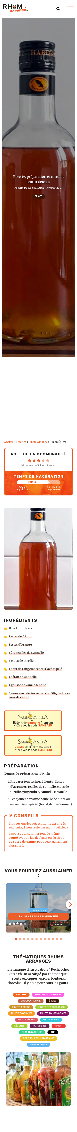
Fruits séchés (26, 1019)
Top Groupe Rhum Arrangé (38, 1038)
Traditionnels (38, 1044)
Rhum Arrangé (38, 441)
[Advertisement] (38, 399)
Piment (59, 1025)
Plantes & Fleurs (32, 1032)
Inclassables (51, 1019)
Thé (53, 1032)
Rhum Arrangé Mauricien (38, 916)
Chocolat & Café (30, 1000)
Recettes (21, 441)
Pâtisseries (39, 1025)
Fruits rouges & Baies (53, 1013)
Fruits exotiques (21, 1013)
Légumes (19, 1025)
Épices (38, 196)
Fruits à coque (21, 1007)
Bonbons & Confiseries (48, 994)
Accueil (8, 441)
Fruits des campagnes (51, 1007)
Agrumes (21, 994)
